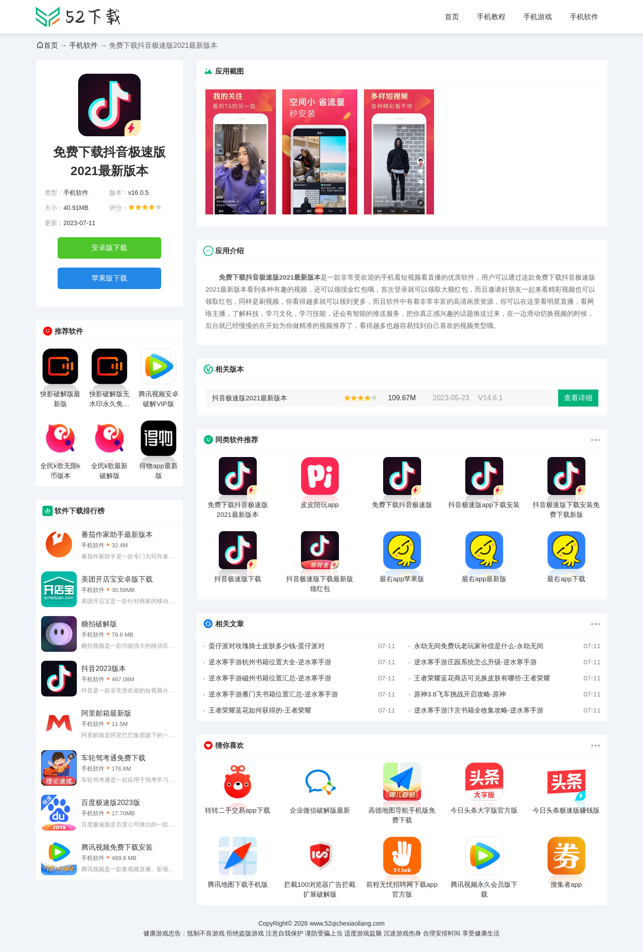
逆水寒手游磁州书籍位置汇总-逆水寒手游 (302, 678)
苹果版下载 (109, 278)
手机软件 (584, 17)
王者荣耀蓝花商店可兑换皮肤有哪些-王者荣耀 (507, 678)
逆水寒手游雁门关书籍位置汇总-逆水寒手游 (302, 694)
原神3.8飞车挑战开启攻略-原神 (507, 694)
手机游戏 (537, 17)
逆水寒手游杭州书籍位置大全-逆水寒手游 (302, 662)
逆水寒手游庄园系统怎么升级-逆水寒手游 (507, 662)
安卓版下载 (109, 248)
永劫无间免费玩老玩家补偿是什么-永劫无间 (507, 646)
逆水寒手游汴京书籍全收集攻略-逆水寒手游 (507, 710)
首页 (452, 17)
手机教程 (491, 17)
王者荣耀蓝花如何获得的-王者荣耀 (302, 710)
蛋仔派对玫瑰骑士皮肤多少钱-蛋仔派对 (302, 646)
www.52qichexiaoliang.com (346, 923)
